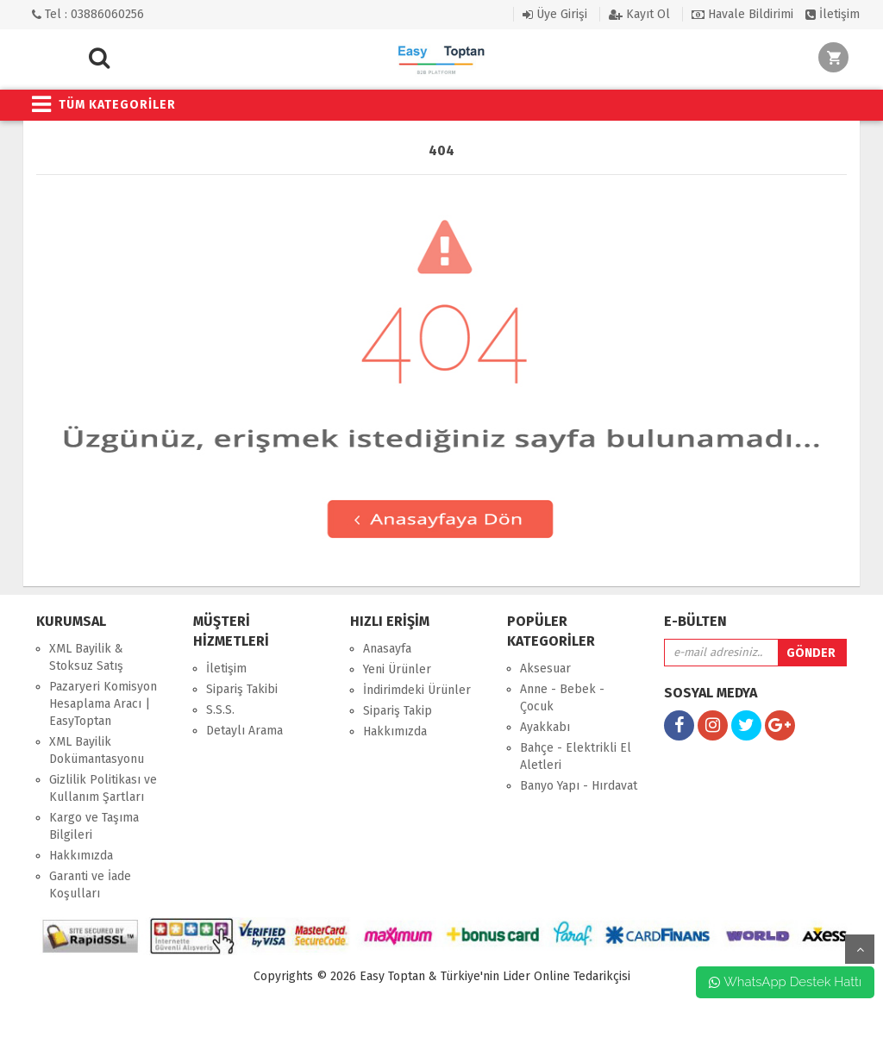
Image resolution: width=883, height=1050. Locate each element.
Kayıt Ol (639, 14)
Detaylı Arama (244, 730)
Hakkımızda (81, 855)
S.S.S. (220, 710)
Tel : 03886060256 (88, 14)
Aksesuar (545, 668)
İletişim (832, 14)
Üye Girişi (555, 14)
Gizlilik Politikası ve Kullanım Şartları (103, 788)
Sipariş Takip (397, 710)
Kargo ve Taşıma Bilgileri (94, 826)
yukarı (859, 949)
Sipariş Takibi (242, 689)
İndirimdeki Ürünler (417, 690)
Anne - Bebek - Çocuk (562, 698)
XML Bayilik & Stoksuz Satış (86, 657)
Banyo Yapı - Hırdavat (578, 785)
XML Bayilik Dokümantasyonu (96, 750)
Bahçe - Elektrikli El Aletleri (575, 756)
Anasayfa (387, 648)
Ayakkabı (545, 727)
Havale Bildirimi (742, 14)
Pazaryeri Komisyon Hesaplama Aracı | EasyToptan (103, 703)
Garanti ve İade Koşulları (90, 885)
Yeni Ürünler (397, 669)
